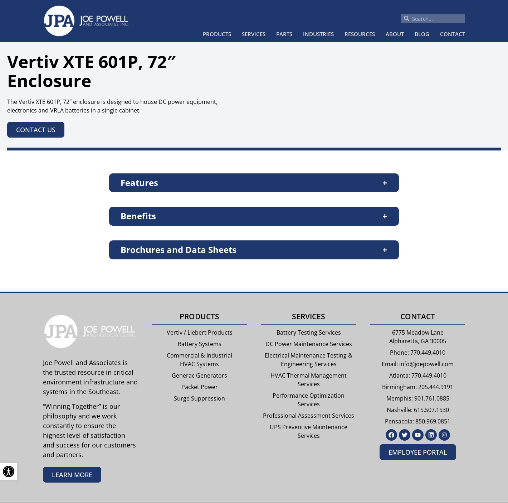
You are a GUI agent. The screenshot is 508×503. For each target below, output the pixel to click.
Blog (422, 34)
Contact (452, 34)
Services (253, 34)
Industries (318, 34)
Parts (284, 34)
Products (217, 34)
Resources (360, 34)
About (395, 34)
